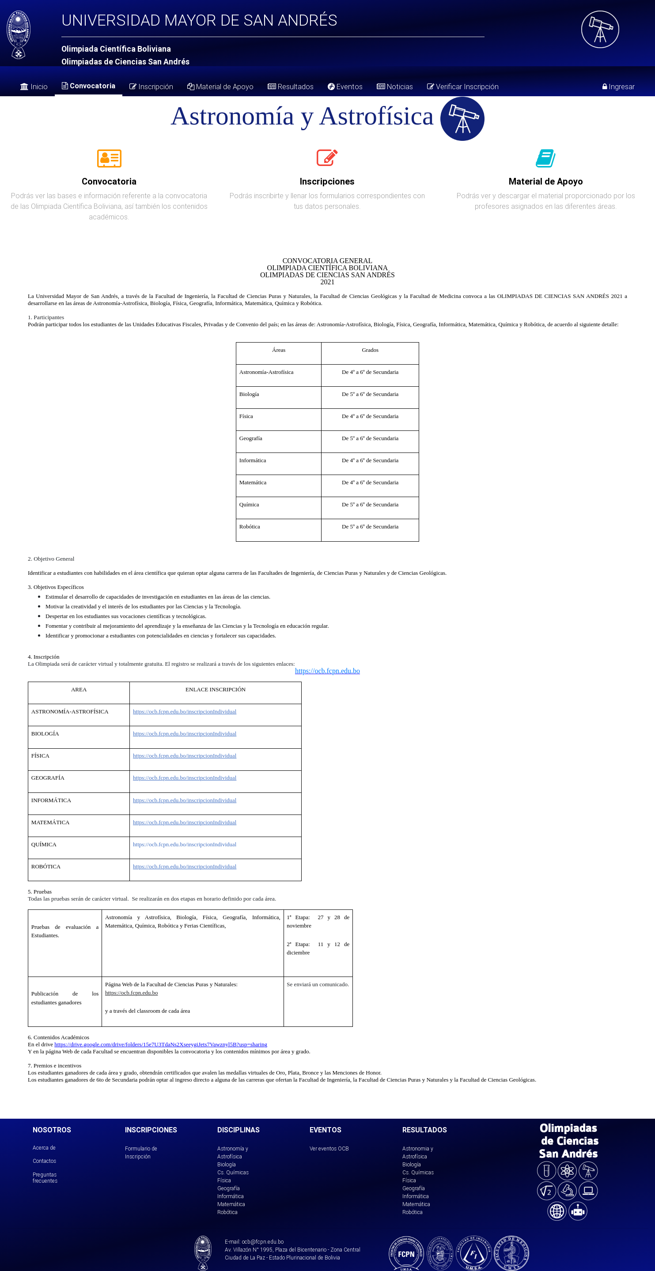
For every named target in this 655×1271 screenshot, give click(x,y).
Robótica (227, 1212)
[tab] (109, 163)
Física (224, 1180)
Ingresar (618, 86)
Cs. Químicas (233, 1172)
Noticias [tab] (395, 86)
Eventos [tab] (345, 86)
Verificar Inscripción (463, 86)
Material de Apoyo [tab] (220, 86)
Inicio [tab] (34, 86)
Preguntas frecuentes (45, 1177)
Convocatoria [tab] (88, 85)
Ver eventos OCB (329, 1148)
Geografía (228, 1188)
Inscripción (151, 86)
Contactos (44, 1161)
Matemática (231, 1204)
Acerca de (44, 1147)
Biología (226, 1164)
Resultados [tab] (291, 86)
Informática (230, 1196)
